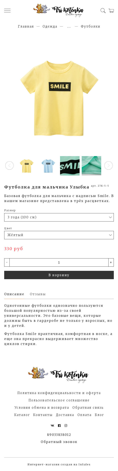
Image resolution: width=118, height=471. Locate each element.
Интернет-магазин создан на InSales (59, 464)
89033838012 (59, 435)
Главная (26, 26)
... (69, 26)
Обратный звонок (59, 442)
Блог (99, 415)
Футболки (90, 26)
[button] (9, 165)
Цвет (8, 228)
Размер (10, 210)
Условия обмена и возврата (41, 408)
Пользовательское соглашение (59, 400)
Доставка (65, 415)
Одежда (50, 26)
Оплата (84, 415)
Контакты (43, 415)
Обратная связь (88, 408)
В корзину (59, 275)
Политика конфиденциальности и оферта (59, 393)
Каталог (22, 415)
